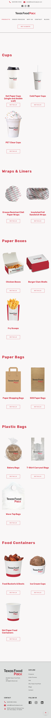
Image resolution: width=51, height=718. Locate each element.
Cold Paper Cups (38, 96)
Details (13, 105)
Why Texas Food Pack (35, 683)
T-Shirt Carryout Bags (38, 467)
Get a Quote (25, 26)
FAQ (30, 680)
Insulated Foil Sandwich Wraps (38, 213)
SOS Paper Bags (38, 398)
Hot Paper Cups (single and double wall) (13, 98)
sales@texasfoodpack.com (34, 2)
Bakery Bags (13, 467)
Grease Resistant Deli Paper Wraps (13, 213)
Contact (38, 19)
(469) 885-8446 (16, 2)
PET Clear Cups (13, 142)
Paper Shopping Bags (13, 398)
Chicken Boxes (13, 282)
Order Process (18, 19)
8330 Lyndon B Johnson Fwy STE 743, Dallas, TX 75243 (15, 708)
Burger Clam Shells (37, 282)
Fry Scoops (13, 328)
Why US (30, 19)
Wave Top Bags (13, 514)
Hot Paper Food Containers (9, 631)
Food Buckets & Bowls (13, 584)
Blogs (46, 19)
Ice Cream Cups (38, 584)
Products (6, 19)
